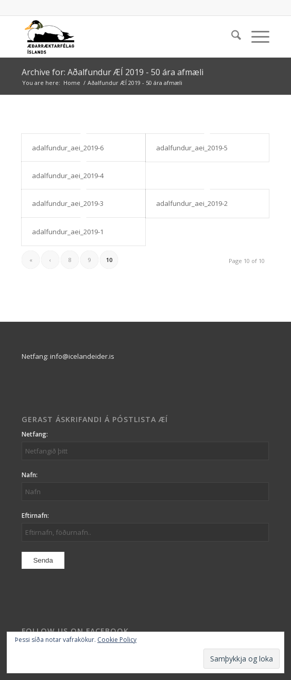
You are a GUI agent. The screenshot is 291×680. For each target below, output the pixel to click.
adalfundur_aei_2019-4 (68, 175)
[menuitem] (231, 36)
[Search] (231, 36)
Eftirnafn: (35, 515)
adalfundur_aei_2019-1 (68, 231)
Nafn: (30, 474)
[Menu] (255, 36)
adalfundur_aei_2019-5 (192, 147)
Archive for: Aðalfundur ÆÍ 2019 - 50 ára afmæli (112, 72)
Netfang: (35, 434)
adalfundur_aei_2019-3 (68, 203)
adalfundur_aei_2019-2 (192, 203)
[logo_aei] (120, 36)
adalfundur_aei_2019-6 (68, 147)
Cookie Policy (116, 639)
